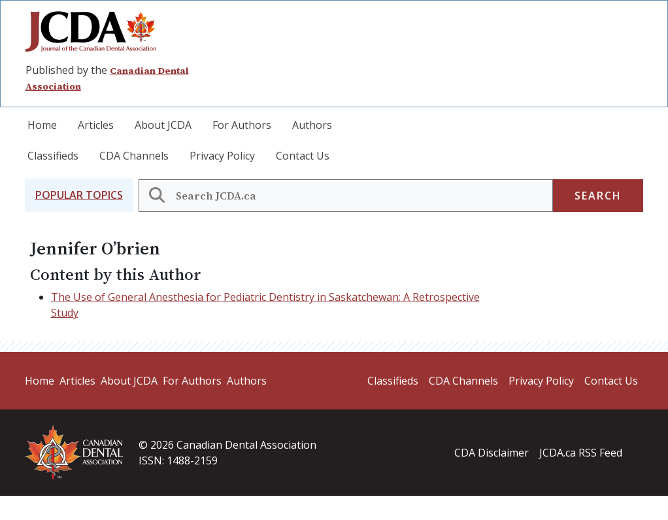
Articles (96, 125)
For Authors (241, 125)
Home (42, 125)
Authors (312, 125)
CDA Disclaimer (491, 452)
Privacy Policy (222, 155)
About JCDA (163, 125)
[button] (79, 195)
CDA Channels (134, 155)
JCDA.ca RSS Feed (580, 452)
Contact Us (302, 155)
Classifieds (52, 155)
